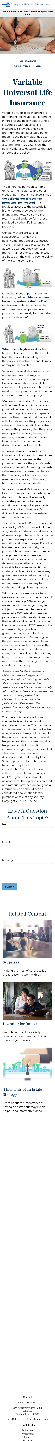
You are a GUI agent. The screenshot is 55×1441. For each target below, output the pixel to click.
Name (6, 824)
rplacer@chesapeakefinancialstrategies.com (27, 1419)
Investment (27, 1433)
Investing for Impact (20, 1023)
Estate (27, 1437)
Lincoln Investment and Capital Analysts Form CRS (27, 13)
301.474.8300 (31, 1402)
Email (6, 842)
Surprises (11, 962)
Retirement (28, 1430)
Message (8, 860)
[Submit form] (9, 886)
